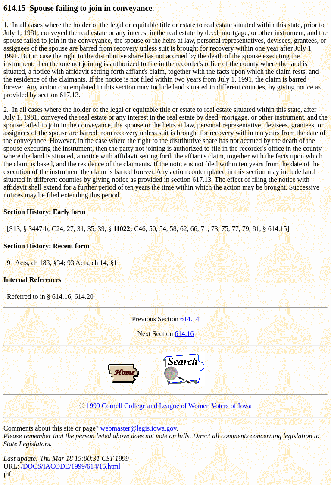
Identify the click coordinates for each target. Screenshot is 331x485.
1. (6, 25)
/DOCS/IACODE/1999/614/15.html (70, 466)
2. (6, 109)
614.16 (184, 333)
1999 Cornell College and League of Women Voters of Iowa (169, 405)
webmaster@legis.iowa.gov (138, 428)
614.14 (189, 319)
